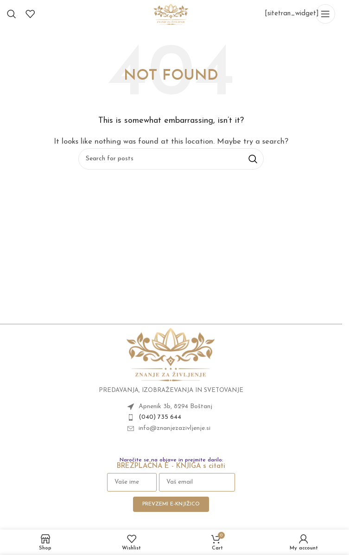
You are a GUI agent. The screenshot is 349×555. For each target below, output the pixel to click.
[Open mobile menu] (325, 14)
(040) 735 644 (160, 417)
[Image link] (171, 353)
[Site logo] (171, 13)
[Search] (11, 14)
